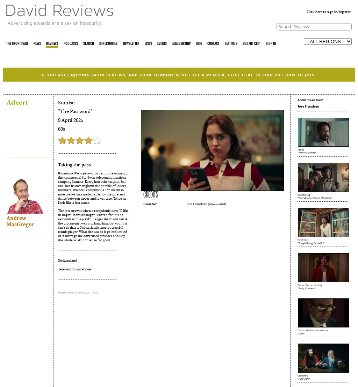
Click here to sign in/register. (329, 11)
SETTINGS (231, 44)
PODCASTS (71, 44)
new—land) (217, 204)
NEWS (37, 44)
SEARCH (88, 44)
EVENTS (162, 44)
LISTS (148, 44)
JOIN (199, 44)
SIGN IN (271, 44)
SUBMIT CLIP (251, 44)
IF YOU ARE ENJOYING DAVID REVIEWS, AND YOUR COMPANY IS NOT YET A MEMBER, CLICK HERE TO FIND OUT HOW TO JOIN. (179, 74)
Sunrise (66, 103)
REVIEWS (52, 44)
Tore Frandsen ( (197, 204)
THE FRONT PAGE (17, 44)
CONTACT (213, 44)
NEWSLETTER (131, 44)
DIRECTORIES (108, 44)
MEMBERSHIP (181, 44)
